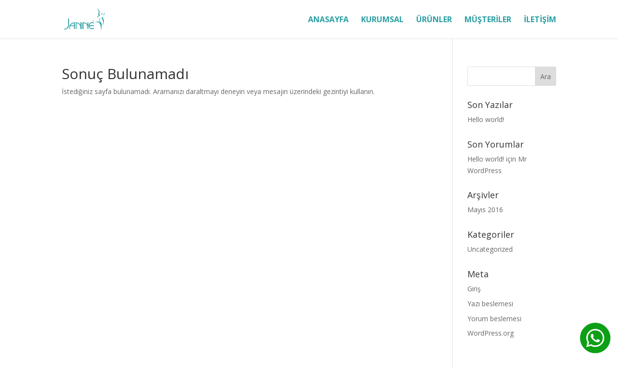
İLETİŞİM (540, 20)
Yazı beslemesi (490, 303)
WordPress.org (490, 333)
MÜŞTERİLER (487, 20)
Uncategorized (490, 249)
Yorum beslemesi (494, 318)
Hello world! (485, 119)
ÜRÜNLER (434, 20)
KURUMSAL (382, 20)
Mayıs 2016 (485, 209)
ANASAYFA (328, 20)
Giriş (474, 288)
